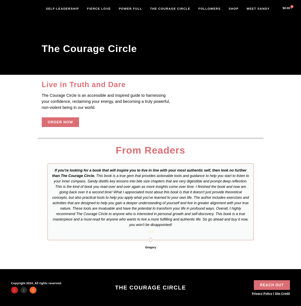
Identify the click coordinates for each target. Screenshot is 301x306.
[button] (40, 209)
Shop (234, 8)
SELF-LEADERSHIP (62, 8)
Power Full (130, 8)
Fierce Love (99, 8)
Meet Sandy (258, 8)
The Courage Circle (170, 8)
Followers (209, 8)
